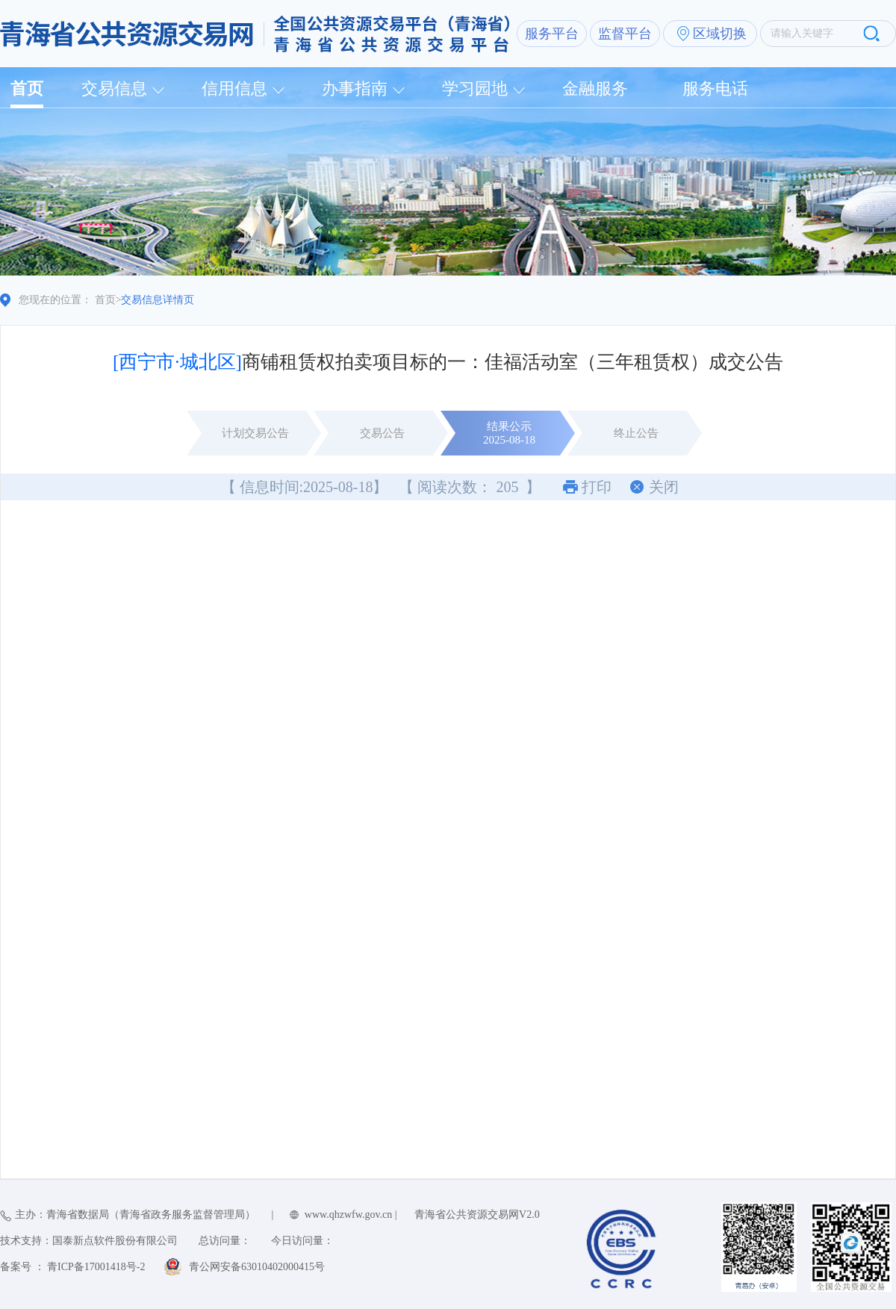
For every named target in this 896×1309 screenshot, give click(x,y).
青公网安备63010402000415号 (257, 1266)
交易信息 (114, 88)
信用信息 (234, 88)
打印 (597, 487)
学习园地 (475, 88)
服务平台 (552, 33)
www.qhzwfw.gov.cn (348, 1214)
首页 (26, 88)
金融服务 (595, 88)
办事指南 (355, 88)
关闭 (664, 487)
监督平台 (625, 33)
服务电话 (715, 88)
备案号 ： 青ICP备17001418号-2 (72, 1266)
